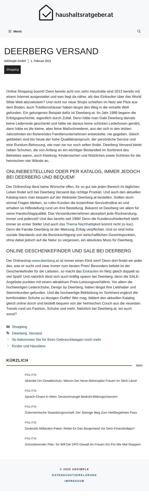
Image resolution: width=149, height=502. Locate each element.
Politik (31, 374)
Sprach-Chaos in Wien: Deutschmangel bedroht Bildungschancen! (71, 396)
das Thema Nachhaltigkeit (79, 224)
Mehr (139, 365)
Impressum (74, 481)
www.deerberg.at (45, 261)
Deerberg (19, 333)
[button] (139, 31)
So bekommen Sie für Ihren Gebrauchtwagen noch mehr (56, 340)
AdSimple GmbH (15, 61)
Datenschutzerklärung (74, 475)
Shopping (12, 69)
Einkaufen (91, 271)
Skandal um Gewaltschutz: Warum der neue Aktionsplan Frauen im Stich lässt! (81, 380)
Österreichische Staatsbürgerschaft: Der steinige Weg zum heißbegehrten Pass (81, 412)
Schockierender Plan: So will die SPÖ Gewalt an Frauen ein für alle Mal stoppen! (83, 444)
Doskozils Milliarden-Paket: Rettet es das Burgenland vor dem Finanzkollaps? (80, 428)
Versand (35, 333)
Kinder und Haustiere (28, 346)
